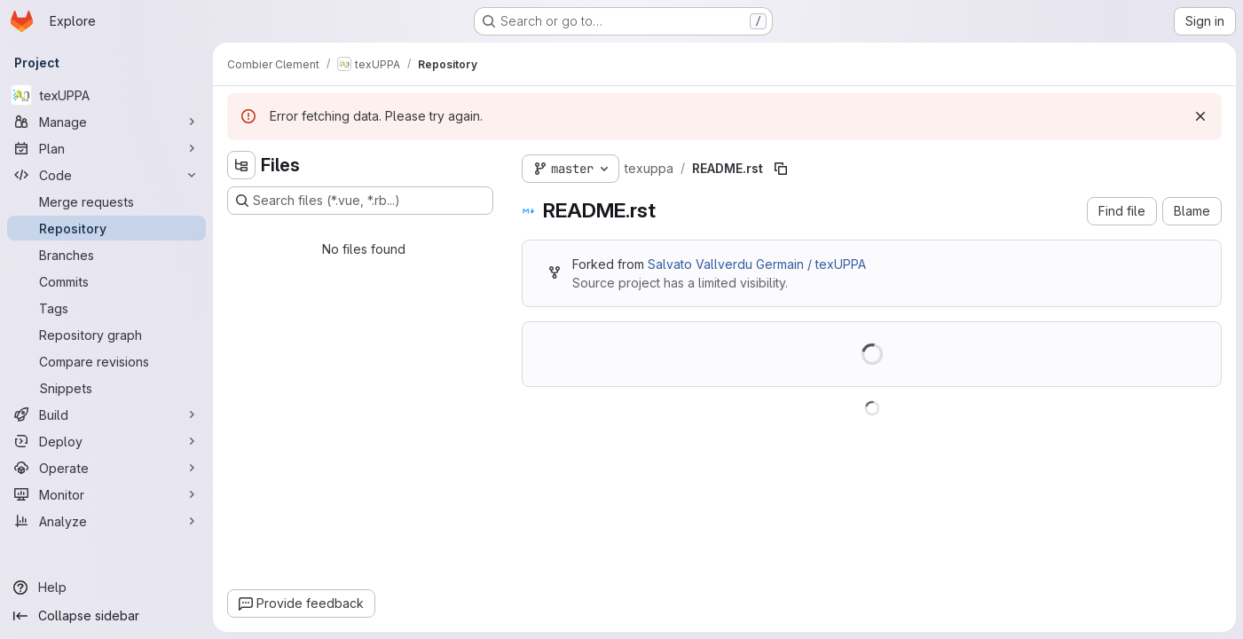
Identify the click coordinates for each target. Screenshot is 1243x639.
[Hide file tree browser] (241, 165)
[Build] (106, 414)
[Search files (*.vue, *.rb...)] (360, 200)
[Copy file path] (781, 168)
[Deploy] (106, 441)
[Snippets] (106, 387)
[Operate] (106, 467)
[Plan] (106, 148)
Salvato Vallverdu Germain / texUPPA (757, 264)
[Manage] (106, 121)
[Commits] (106, 281)
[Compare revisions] (106, 361)
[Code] (106, 174)
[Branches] (106, 254)
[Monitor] (106, 494)
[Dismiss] (1200, 116)
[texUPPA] (106, 95)
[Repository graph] (106, 334)
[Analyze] (106, 521)
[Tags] (106, 308)
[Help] (106, 587)
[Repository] (106, 228)
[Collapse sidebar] (106, 616)
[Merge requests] (106, 201)
